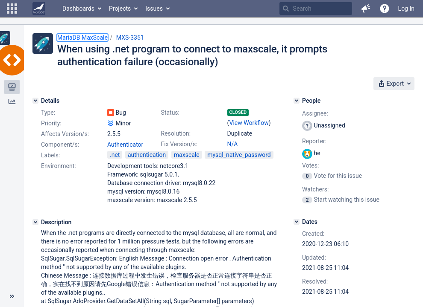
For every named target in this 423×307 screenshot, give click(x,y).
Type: (48, 112)
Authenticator (125, 144)
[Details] (35, 101)
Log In (406, 8)
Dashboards (78, 8)
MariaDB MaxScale (82, 37)
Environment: (58, 165)
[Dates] (297, 222)
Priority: (51, 123)
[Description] (35, 222)
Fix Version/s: (179, 144)
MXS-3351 (130, 37)
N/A (232, 144)
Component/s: (60, 144)
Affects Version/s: (65, 133)
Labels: (50, 155)
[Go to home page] (39, 8)
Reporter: (314, 141)
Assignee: (315, 113)
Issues (154, 8)
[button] (12, 8)
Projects (120, 8)
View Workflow (249, 122)
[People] (297, 101)
